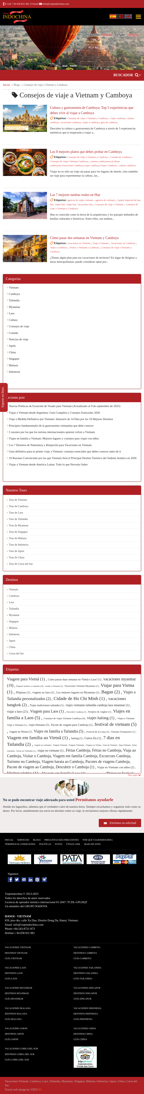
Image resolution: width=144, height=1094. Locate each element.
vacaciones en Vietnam (78, 243)
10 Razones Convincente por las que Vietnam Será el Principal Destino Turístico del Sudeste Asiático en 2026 (71, 458)
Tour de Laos (16, 512)
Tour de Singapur (18, 531)
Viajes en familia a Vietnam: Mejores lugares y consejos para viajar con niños (53, 438)
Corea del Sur (16, 653)
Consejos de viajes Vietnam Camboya (69, 161)
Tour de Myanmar (18, 525)
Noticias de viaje (17, 339)
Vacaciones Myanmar (18, 988)
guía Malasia (13, 1019)
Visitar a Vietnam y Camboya (84, 247)
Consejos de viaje (18, 326)
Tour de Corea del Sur (21, 563)
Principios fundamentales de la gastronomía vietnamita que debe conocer (50, 425)
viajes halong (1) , (102, 717)
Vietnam (13, 287)
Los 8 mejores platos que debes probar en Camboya (86, 152)
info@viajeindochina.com (56, 3)
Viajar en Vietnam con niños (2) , (116, 767)
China (11, 352)
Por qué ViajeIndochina (98, 839)
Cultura (12, 319)
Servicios (23, 839)
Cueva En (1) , (93, 738)
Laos (10, 313)
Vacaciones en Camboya (123, 243)
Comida (12, 332)
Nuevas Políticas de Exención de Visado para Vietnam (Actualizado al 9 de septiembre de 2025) (63, 406)
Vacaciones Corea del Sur (21, 1048)
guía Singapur (82, 998)
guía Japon (11, 1039)
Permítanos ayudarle (94, 799)
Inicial (9, 839)
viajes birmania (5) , (40, 724)
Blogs (37, 839)
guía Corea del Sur (17, 1059)
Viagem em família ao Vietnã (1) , (39, 737)
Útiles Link (73, 844)
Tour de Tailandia (18, 519)
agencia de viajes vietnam (80, 200)
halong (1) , (77, 738)
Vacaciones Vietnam (18, 947)
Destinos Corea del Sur (19, 1054)
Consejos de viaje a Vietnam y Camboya (87, 118)
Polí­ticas (45, 844)
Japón (11, 345)
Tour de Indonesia (18, 544)
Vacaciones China (85, 1028)
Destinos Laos (14, 973)
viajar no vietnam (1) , (51, 750)
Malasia (12, 365)
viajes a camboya (58, 247)
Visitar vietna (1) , (24, 773)
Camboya (13, 293)
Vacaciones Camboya (87, 947)
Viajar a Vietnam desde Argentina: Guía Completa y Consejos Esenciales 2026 (53, 412)
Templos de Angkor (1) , (100, 711)
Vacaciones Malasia (18, 1008)
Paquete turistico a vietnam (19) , (30, 686)
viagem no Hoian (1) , (21, 731)
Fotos (58, 844)
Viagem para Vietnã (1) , (27, 679)
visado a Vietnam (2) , (54, 686)
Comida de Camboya (120, 157)
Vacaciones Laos (15, 967)
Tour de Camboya (18, 506)
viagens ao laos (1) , (44, 692)
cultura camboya (127, 165)
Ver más (134, 775)
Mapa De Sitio (92, 844)
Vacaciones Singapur (87, 988)
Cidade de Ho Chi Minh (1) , (81, 698)
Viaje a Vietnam (101, 243)
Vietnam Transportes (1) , (123, 731)
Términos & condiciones (20, 844)
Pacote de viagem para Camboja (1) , (73, 724)
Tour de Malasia (17, 538)
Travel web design (15, 1089)
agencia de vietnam (105, 200)
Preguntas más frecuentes (61, 839)
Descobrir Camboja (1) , (77, 712)
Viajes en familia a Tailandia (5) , (60, 731)
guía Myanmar (14, 998)
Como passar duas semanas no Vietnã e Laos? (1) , (75, 679)
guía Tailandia (83, 978)
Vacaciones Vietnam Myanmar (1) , (82, 685)
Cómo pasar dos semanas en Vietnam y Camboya (84, 238)
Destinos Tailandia (86, 973)
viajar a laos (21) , (18, 711)
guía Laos (11, 978)
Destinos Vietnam (16, 953)
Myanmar (13, 306)
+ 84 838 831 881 (20, 3)
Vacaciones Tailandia (87, 967)
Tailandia (13, 300)
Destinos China (83, 1034)
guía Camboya (82, 958)
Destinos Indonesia (86, 1013)
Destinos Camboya (85, 953)
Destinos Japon (14, 1034)
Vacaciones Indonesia (87, 1008)
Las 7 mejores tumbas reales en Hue (75, 195)
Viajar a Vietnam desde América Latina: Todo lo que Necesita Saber (47, 464)
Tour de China (16, 557)
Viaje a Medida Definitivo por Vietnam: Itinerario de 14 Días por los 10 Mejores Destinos (60, 419)
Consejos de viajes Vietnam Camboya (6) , (65, 718)
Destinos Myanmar (17, 993)
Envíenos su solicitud (123, 823)
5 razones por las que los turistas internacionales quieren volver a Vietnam (51, 432)
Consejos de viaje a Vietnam (109, 204)
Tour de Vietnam (18, 499)
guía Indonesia (83, 1019)
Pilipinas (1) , (24, 692)
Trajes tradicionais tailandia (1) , (48, 705)
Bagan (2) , (112, 691)
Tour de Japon (16, 551)
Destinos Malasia (16, 1013)
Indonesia (13, 371)
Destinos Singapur (85, 993)
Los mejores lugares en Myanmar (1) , (78, 692)
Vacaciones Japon (16, 1028)
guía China (80, 1039)
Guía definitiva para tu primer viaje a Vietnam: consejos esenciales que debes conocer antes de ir (64, 451)
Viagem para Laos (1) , (48, 711)
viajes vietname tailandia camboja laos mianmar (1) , (98, 705)
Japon (12, 640)
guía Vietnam (13, 958)
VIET (36, 1089)
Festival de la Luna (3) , (98, 731)
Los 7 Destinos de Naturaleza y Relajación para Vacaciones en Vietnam (49, 445)
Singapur (13, 358)
